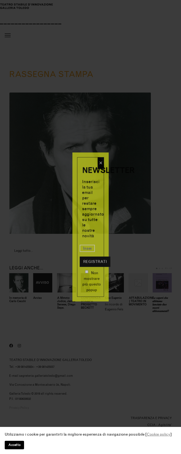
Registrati (95, 261)
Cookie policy (158, 434)
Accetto (14, 445)
